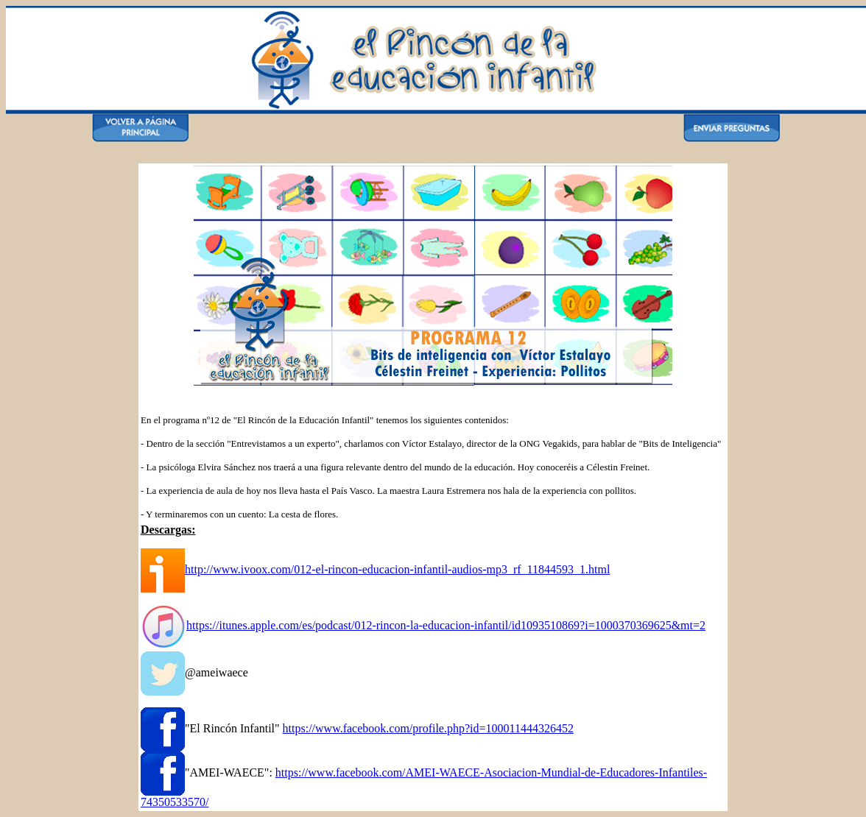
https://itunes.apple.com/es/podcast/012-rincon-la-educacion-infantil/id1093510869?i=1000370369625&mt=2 (445, 625)
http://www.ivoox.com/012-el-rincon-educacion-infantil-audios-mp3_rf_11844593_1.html (397, 569)
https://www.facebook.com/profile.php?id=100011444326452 (428, 728)
